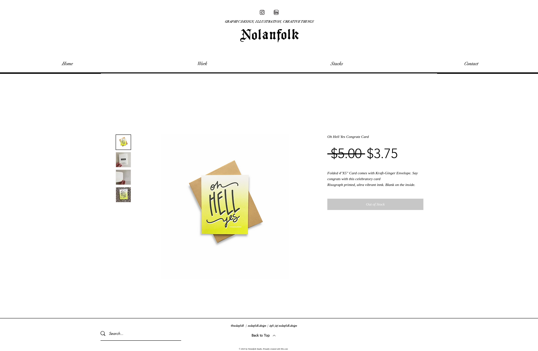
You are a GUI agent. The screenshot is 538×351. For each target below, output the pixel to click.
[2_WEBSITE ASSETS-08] (276, 12)
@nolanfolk (237, 325)
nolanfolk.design (257, 325)
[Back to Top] (263, 335)
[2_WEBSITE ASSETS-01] (262, 12)
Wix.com (284, 349)
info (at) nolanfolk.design (283, 325)
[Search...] (138, 333)
